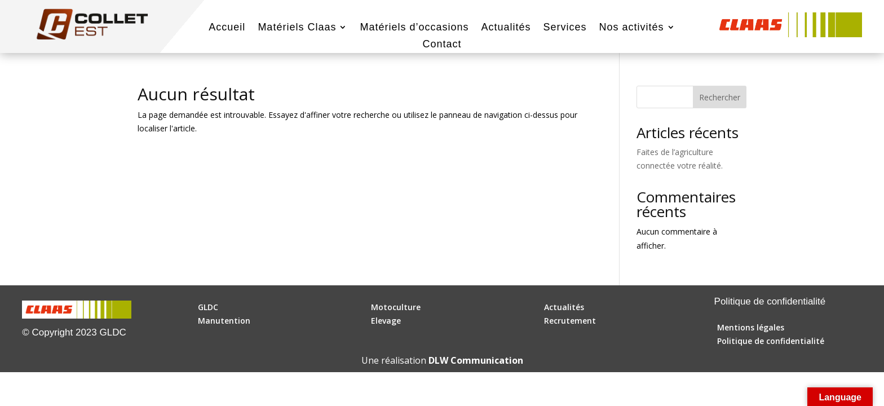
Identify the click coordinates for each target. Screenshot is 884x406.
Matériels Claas (297, 28)
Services (565, 28)
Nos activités (631, 28)
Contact (441, 45)
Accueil (227, 28)
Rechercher (719, 97)
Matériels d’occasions (414, 28)
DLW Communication (475, 360)
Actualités (506, 28)
